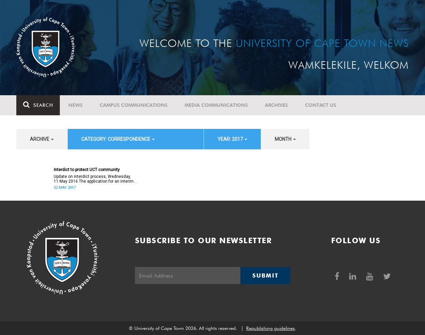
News (75, 105)
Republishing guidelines (270, 328)
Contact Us (320, 105)
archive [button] (42, 139)
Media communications (216, 105)
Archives (276, 105)
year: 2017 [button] (232, 139)
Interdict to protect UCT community (87, 169)
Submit (265, 275)
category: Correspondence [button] (118, 139)
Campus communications (134, 105)
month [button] (285, 139)
